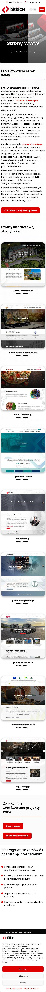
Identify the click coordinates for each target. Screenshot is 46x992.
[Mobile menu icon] (42, 9)
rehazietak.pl (23, 538)
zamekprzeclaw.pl (23, 290)
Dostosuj (22, 983)
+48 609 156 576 (14, 2)
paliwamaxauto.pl (23, 662)
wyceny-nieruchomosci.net (23, 352)
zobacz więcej (23, 294)
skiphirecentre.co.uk (23, 476)
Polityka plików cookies (14, 988)
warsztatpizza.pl (23, 414)
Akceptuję (23, 969)
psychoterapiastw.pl (23, 600)
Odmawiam (23, 976)
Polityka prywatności (31, 988)
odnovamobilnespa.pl (23, 724)
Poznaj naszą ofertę (23, 55)
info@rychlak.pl (32, 2)
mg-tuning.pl (23, 786)
